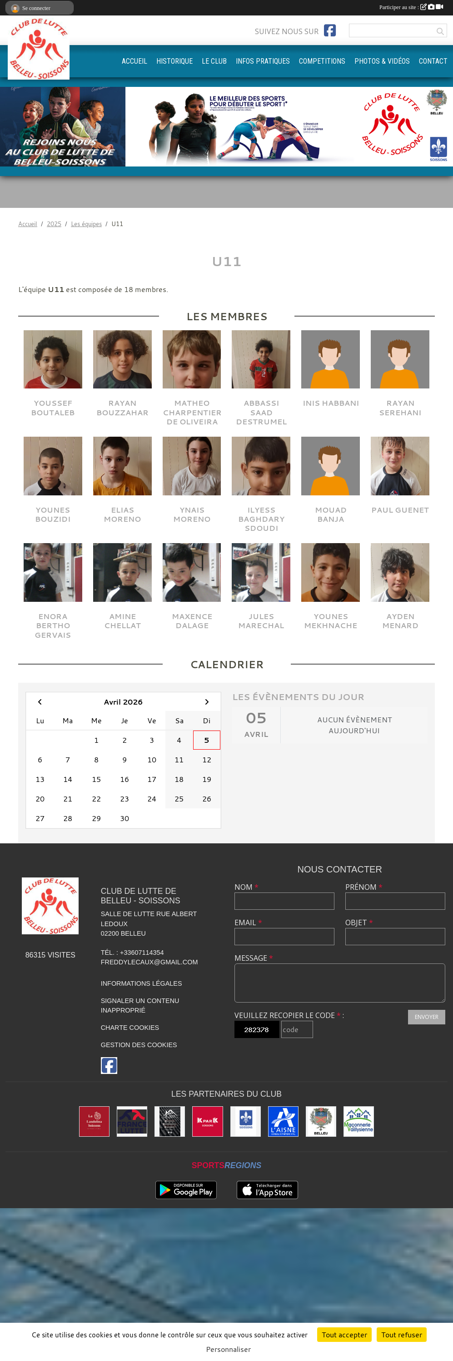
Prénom (364, 887)
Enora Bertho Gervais (53, 625)
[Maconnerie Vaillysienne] (358, 1121)
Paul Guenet (400, 510)
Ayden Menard (400, 620)
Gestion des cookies (139, 1044)
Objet (359, 922)
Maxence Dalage (192, 620)
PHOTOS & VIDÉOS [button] (382, 61)
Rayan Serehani (400, 407)
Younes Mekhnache (330, 620)
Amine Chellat (122, 620)
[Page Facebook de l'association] (330, 30)
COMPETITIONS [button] (322, 61)
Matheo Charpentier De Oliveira (192, 412)
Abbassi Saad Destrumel (261, 412)
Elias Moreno (122, 514)
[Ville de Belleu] (321, 1121)
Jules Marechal (261, 620)
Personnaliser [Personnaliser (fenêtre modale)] (228, 1349)
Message (253, 958)
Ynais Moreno (191, 514)
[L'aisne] (283, 1121)
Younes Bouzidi (52, 514)
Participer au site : (411, 7)
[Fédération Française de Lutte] (132, 1121)
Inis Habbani (331, 403)
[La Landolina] (94, 1121)
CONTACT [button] (433, 61)
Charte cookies (130, 1027)
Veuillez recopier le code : (289, 1015)
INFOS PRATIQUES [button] (263, 61)
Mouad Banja (331, 514)
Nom (246, 887)
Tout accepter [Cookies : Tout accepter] (344, 1335)
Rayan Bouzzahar (122, 407)
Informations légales (141, 983)
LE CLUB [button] (214, 61)
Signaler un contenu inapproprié (140, 1005)
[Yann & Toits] (169, 1121)
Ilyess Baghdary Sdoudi (261, 519)
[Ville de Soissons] (245, 1121)
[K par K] (207, 1121)
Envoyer (426, 1017)
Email (248, 922)
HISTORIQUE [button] (174, 61)
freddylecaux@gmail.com (149, 962)
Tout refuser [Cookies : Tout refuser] (401, 1335)
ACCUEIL (134, 61)
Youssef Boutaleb (53, 407)
